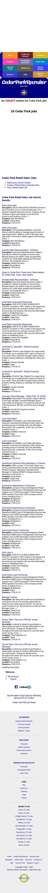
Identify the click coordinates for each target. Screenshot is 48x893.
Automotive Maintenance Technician (18, 485)
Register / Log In (40, 74)
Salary (30, 275)
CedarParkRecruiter (24, 83)
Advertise (24, 754)
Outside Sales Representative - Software (20, 250)
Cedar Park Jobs (35, 870)
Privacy (24, 798)
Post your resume (24, 724)
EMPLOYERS (24, 740)
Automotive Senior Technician (15, 530)
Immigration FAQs (24, 770)
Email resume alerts (24, 750)
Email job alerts (24, 727)
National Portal (10, 68)
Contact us (24, 788)
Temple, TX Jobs (24, 842)
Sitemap (24, 791)
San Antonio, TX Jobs (24, 835)
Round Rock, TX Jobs (24, 832)
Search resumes (24, 747)
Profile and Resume (25, 55)
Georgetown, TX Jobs (24, 819)
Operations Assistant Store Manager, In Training (23, 463)
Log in (27, 731)
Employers (10, 62)
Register (21, 731)
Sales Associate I (10, 228)
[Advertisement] (24, 26)
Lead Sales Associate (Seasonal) (17, 302)
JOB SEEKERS (24, 717)
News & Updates (40, 68)
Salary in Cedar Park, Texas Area (16, 272)
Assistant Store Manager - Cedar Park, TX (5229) (24, 396)
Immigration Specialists (25, 62)
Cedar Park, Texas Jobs (15, 275)
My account (13, 676)
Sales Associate (9, 205)
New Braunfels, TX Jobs (24, 826)
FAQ (24, 785)
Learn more (24, 773)
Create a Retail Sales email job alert (23, 185)
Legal (24, 795)
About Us (10, 74)
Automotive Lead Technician (15, 575)
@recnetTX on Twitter (24, 698)
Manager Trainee (9, 597)
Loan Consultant (9, 418)
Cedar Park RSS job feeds (24, 702)
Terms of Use (20, 863)
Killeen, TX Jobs (24, 823)
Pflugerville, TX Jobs (24, 829)
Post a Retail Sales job (17, 187)
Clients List (25, 68)
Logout (13, 679)
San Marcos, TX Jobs (24, 839)
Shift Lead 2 (7, 552)
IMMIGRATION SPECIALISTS (24, 763)
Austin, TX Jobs (24, 810)
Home (10, 55)
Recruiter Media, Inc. (24, 92)
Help (25, 74)
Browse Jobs (34, 856)
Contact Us (38, 860)
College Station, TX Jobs (24, 816)
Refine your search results (18, 182)
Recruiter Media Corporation (17, 870)
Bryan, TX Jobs (24, 813)
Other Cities (40, 62)
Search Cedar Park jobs (23, 721)
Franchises (40, 55)
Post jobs (24, 744)
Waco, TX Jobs (24, 845)
